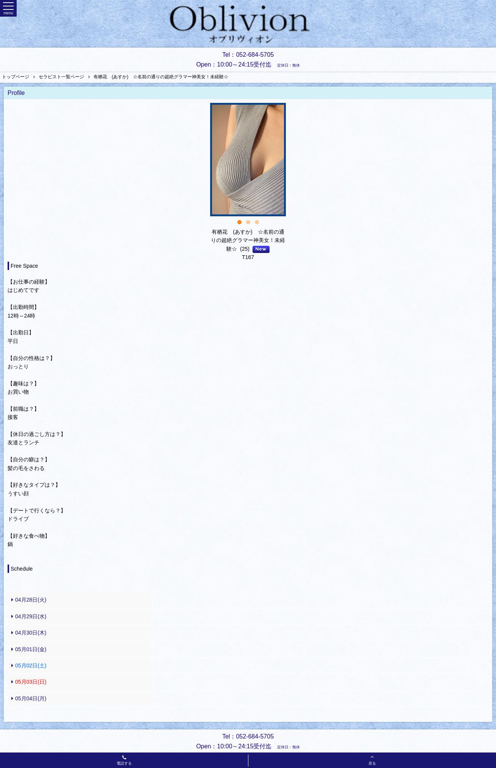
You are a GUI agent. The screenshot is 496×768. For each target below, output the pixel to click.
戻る (372, 759)
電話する (124, 761)
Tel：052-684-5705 (248, 54)
